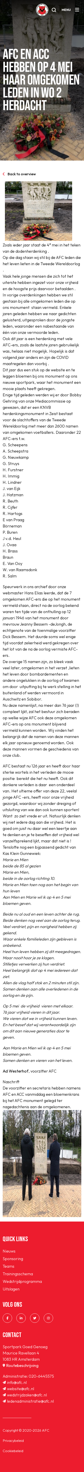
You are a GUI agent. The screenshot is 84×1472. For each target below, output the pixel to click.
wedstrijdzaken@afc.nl (25, 1395)
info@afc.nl (15, 1382)
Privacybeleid (13, 1440)
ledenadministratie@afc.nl (28, 1401)
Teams (8, 1266)
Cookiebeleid (13, 1451)
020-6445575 (41, 1376)
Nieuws (9, 1251)
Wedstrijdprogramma (22, 1281)
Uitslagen (11, 1289)
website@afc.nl (18, 1388)
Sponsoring (13, 1258)
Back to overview (19, 174)
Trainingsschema (18, 1273)
